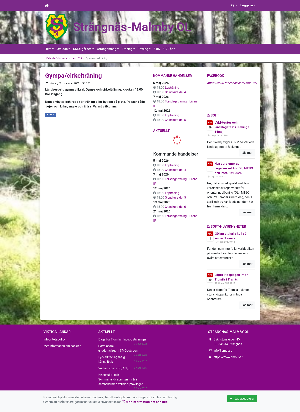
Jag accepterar (242, 398)
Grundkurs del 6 (175, 207)
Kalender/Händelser (57, 58)
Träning (127, 49)
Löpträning (172, 87)
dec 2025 (77, 58)
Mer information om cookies (62, 346)
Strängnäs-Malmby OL (133, 27)
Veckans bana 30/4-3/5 (114, 368)
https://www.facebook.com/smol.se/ (232, 83)
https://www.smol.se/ (228, 357)
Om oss (62, 49)
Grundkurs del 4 (175, 92)
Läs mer (247, 153)
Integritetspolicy (54, 339)
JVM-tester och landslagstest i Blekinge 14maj (232, 127)
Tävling (143, 49)
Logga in (246, 5)
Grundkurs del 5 (175, 120)
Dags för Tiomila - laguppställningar (122, 339)
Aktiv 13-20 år (163, 49)
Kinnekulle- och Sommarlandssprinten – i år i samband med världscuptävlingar (120, 379)
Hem (48, 49)
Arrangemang (106, 49)
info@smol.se (223, 350)
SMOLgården (82, 49)
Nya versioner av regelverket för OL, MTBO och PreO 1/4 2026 (234, 168)
